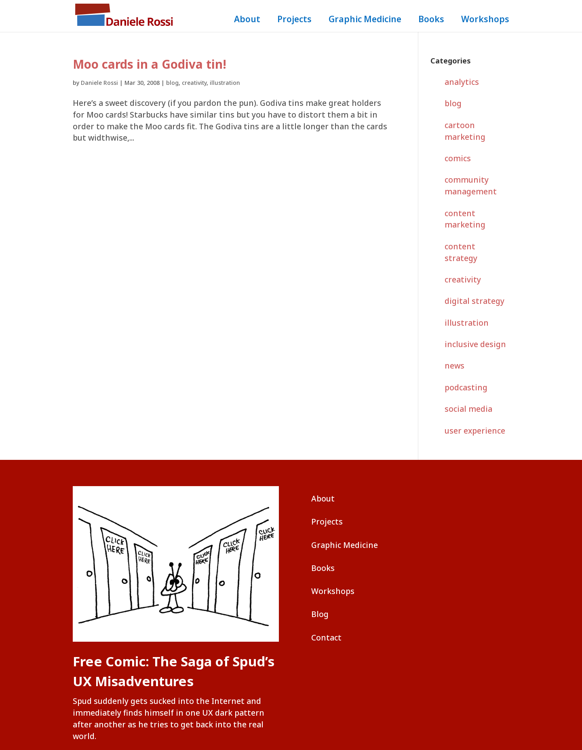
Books (431, 20)
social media (468, 408)
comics (458, 158)
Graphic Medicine (365, 20)
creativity (194, 82)
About (247, 20)
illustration (225, 82)
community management (471, 185)
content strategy (461, 252)
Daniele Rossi (99, 82)
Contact (326, 637)
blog (172, 82)
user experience (475, 430)
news (454, 365)
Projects (294, 20)
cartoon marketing (465, 131)
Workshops (485, 20)
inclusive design (475, 344)
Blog (320, 614)
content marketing (465, 219)
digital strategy (474, 300)
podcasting (466, 387)
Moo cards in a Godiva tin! (149, 64)
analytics (462, 81)
